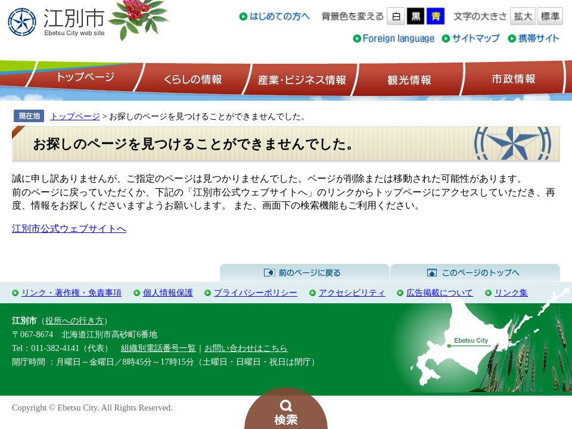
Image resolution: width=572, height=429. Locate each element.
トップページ (84, 78)
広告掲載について (439, 292)
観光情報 (407, 78)
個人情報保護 (168, 292)
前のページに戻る (305, 273)
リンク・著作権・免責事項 (71, 292)
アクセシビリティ (352, 292)
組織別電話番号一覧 (158, 348)
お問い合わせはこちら (246, 348)
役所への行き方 (74, 320)
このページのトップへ (475, 273)
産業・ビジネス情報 (299, 78)
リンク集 (511, 292)
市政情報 (512, 78)
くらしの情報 (191, 78)
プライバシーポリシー (255, 292)
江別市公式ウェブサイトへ (69, 228)
